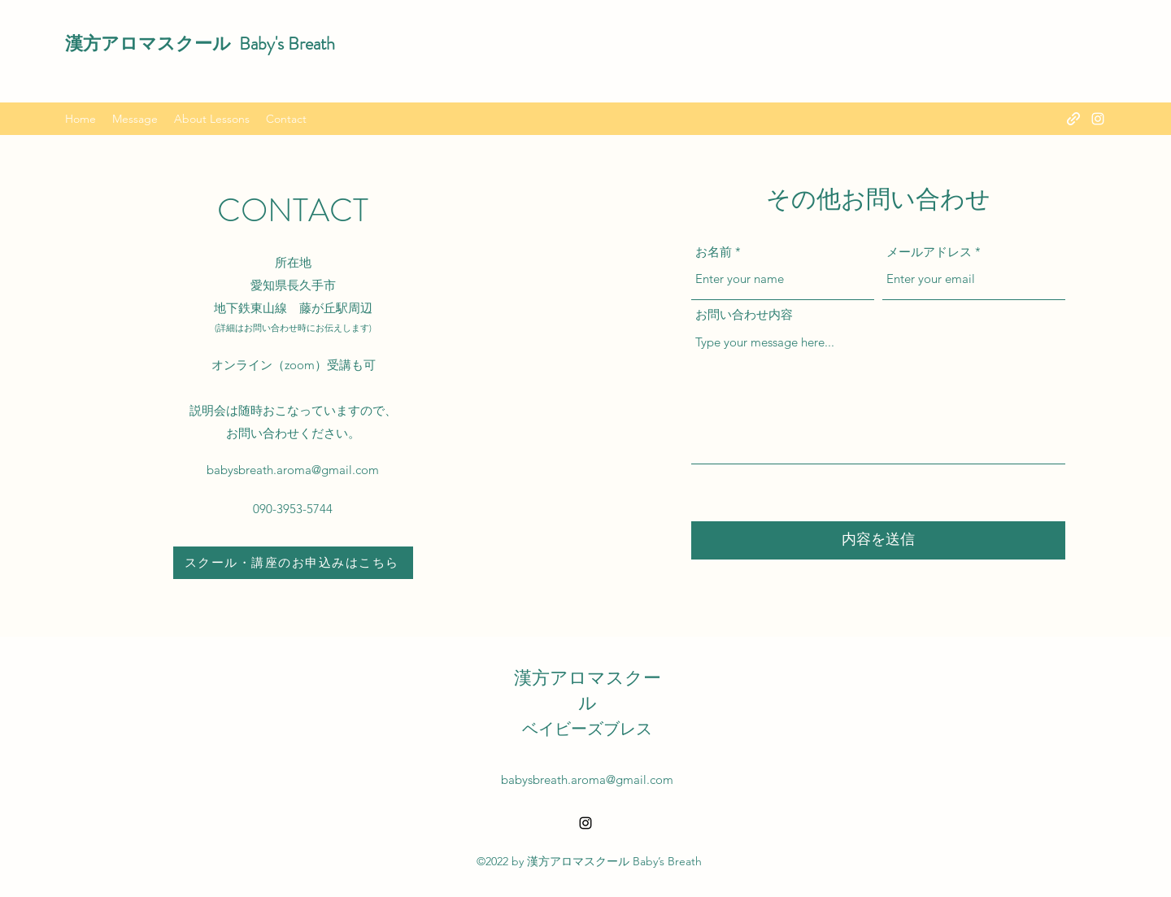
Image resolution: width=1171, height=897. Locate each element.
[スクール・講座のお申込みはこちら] (293, 562)
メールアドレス (929, 252)
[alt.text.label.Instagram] (1098, 119)
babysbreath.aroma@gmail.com (293, 469)
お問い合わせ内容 (744, 314)
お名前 (713, 252)
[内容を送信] (878, 540)
